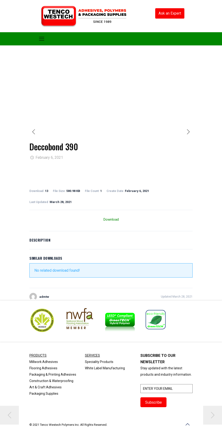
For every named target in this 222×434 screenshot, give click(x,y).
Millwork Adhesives (43, 362)
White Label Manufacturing (105, 368)
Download (111, 219)
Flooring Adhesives (43, 368)
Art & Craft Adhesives (45, 387)
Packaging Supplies (43, 393)
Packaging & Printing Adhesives (52, 374)
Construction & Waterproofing (51, 381)
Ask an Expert (170, 13)
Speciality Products (99, 362)
